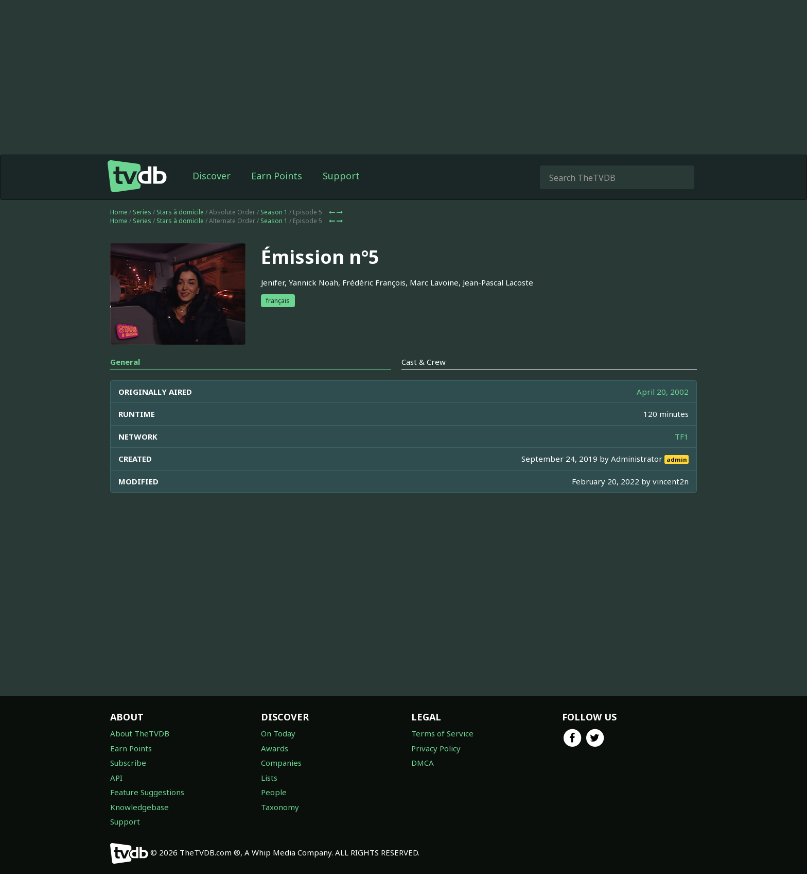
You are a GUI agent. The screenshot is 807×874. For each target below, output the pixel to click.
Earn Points (276, 176)
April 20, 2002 (663, 391)
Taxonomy (280, 807)
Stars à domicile (180, 212)
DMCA (422, 763)
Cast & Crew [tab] (423, 362)
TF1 (682, 436)
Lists (269, 777)
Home (119, 212)
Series (142, 212)
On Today (278, 733)
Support (341, 176)
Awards (274, 748)
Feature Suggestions (147, 792)
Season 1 (274, 212)
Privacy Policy (436, 748)
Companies (281, 763)
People (274, 792)
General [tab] (125, 362)
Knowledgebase (139, 807)
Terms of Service (442, 733)
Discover (211, 176)
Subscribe (128, 763)
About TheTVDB (139, 733)
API (116, 777)
